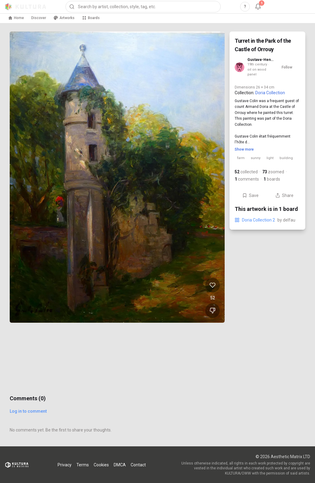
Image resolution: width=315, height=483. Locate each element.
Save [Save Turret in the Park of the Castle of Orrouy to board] (250, 195)
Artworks (64, 17)
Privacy (65, 464)
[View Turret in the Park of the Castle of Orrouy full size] (117, 177)
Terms (82, 464)
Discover (38, 18)
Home (16, 17)
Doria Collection (270, 92)
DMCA (120, 464)
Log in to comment (28, 411)
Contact (138, 464)
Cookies (101, 464)
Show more (244, 149)
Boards (91, 17)
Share (284, 195)
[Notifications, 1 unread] (258, 6)
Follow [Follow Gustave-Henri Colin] (287, 67)
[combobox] (143, 6)
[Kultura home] (25, 6)
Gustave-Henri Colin (260, 60)
